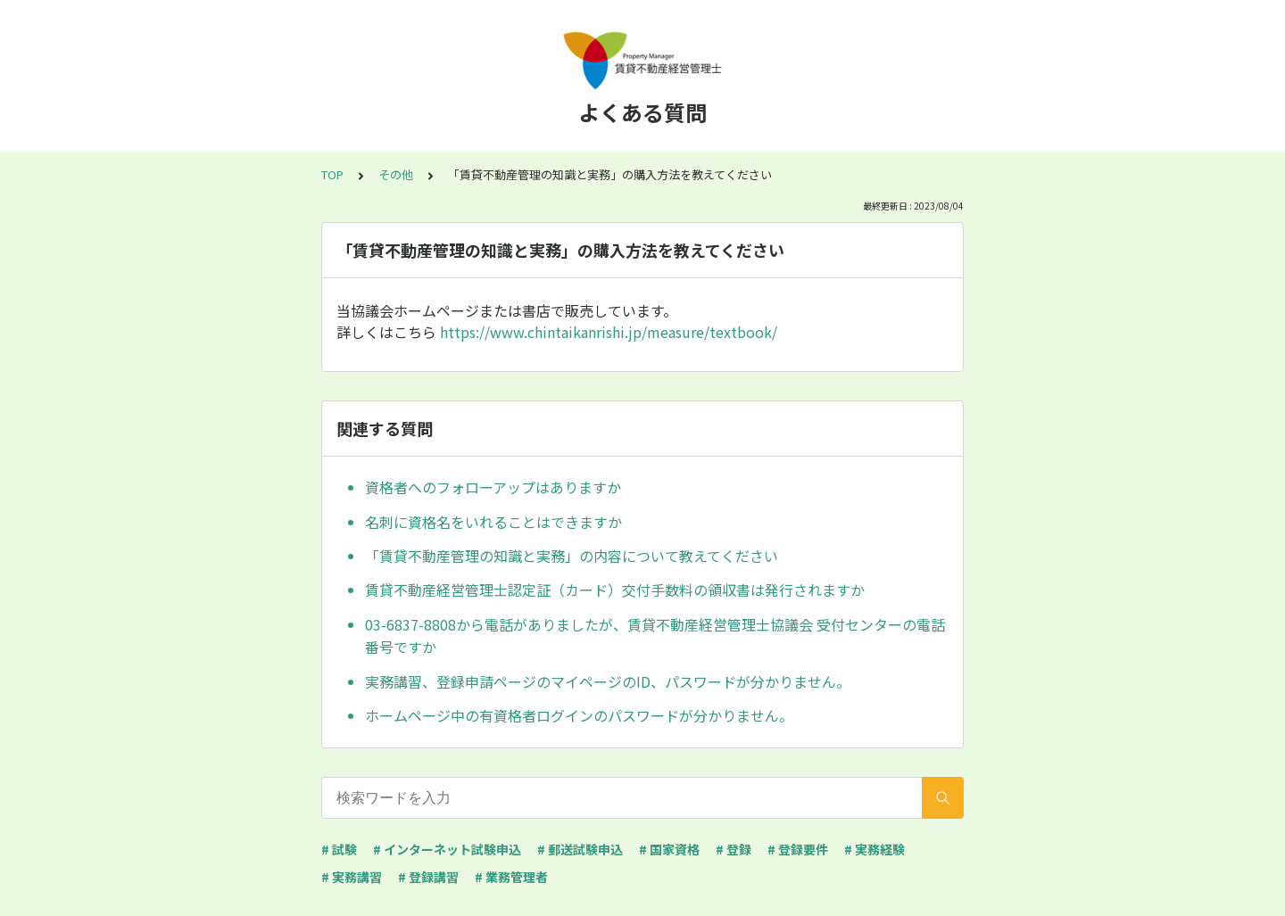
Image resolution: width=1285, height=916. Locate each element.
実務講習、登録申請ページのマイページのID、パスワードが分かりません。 (607, 681)
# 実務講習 (351, 877)
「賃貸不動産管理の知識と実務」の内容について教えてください (571, 555)
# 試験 (339, 849)
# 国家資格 (669, 849)
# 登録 (733, 849)
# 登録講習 (428, 877)
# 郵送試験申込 (580, 849)
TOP (332, 174)
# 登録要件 (797, 849)
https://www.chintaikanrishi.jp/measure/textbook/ (608, 331)
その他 (395, 174)
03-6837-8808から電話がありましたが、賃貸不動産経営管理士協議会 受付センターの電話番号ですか (655, 636)
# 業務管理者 (511, 877)
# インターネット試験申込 (447, 849)
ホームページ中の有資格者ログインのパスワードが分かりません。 (579, 715)
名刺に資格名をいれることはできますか (493, 521)
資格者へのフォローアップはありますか (493, 487)
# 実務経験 (874, 849)
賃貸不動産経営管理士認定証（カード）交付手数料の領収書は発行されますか (615, 589)
